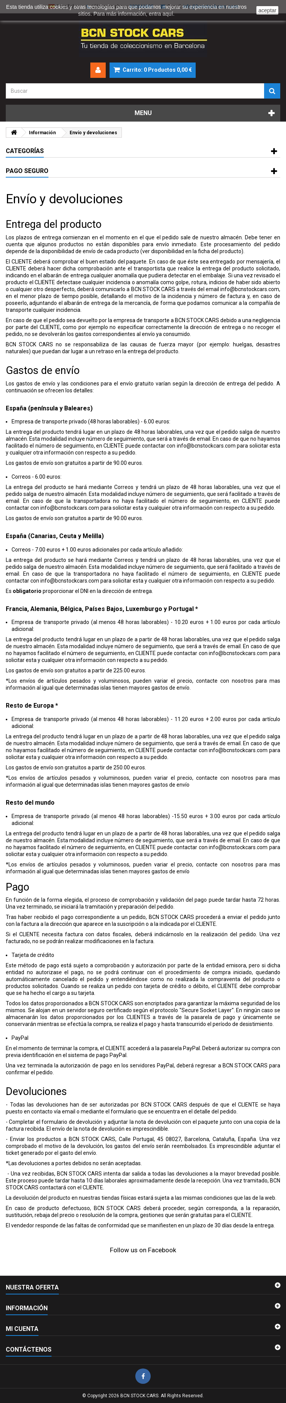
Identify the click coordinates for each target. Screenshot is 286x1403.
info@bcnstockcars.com (249, 289)
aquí (168, 14)
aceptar (267, 10)
